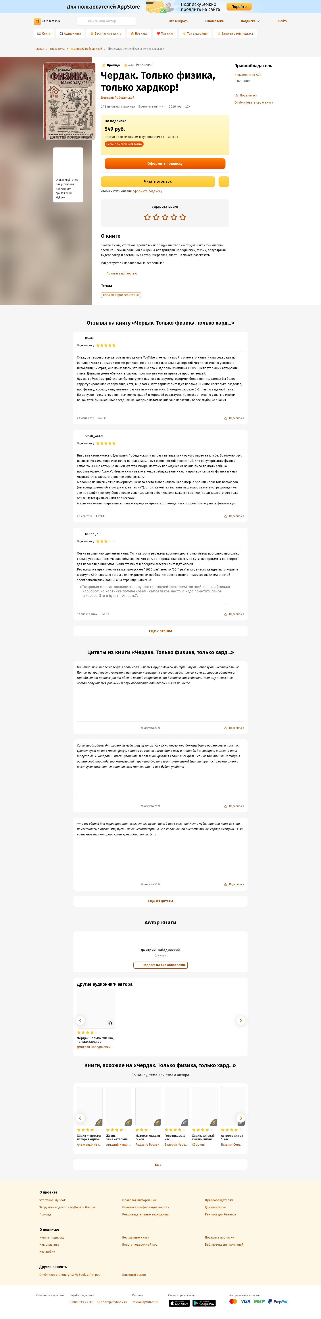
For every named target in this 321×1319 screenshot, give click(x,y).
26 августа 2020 (150, 727)
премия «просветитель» (121, 295)
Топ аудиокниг (197, 33)
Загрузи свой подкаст (237, 33)
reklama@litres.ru (145, 1302)
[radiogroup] (165, 218)
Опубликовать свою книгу (254, 102)
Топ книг (167, 33)
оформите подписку (147, 191)
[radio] (147, 217)
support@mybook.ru (112, 1302)
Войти (282, 21)
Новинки (141, 33)
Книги (46, 33)
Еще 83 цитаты (160, 901)
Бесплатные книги (107, 33)
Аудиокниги (72, 33)
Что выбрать (178, 21)
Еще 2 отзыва (160, 631)
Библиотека (214, 21)
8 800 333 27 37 (81, 1302)
